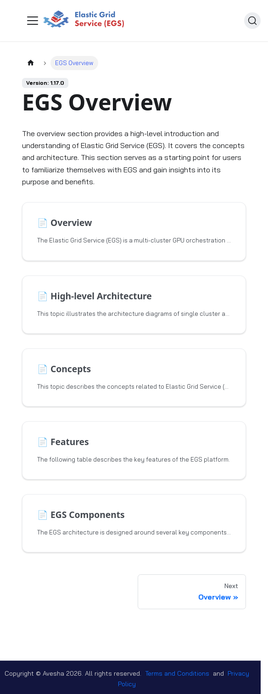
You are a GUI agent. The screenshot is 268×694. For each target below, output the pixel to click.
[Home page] (30, 63)
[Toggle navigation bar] (32, 21)
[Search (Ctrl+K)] (252, 20)
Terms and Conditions (177, 673)
